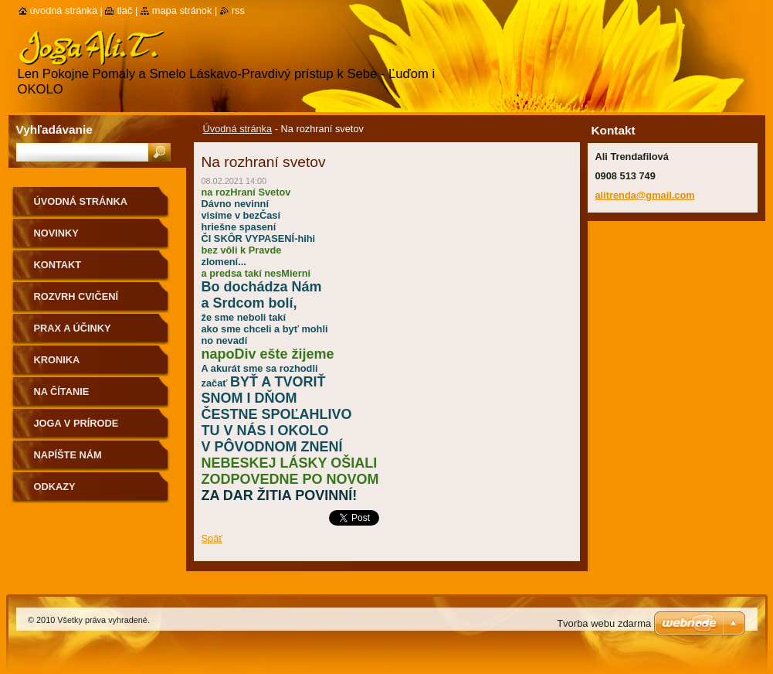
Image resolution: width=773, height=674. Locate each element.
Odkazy (55, 486)
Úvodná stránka (238, 128)
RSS (238, 10)
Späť (212, 538)
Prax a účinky (72, 328)
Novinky (56, 233)
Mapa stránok (182, 10)
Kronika (57, 360)
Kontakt (58, 265)
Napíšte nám (68, 455)
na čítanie (62, 391)
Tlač (124, 10)
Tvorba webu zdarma (604, 623)
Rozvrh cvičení (76, 296)
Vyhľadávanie (54, 129)
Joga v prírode (76, 423)
